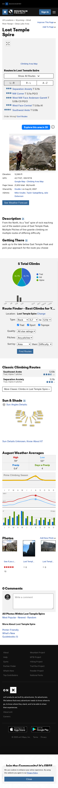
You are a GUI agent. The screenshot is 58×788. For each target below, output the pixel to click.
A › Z (45, 82)
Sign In (45, 12)
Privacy (44, 737)
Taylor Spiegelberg (35, 192)
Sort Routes (22, 116)
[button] (12, 153)
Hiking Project (36, 661)
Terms (35, 737)
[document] (29, 775)
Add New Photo (48, 538)
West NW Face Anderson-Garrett (29, 97)
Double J (18, 189)
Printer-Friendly (10, 629)
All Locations (7, 20)
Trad (20, 325)
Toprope (43, 325)
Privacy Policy (32, 773)
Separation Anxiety (22, 88)
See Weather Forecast (15, 202)
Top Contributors (10, 675)
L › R (12, 82)
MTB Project (35, 657)
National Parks (36, 675)
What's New (8, 633)
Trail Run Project (37, 666)
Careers (6, 716)
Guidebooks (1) (10, 636)
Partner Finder (9, 666)
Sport (31, 325)
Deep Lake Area (22, 23)
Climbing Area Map (29, 63)
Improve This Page (46, 22)
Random (31, 617)
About (6, 652)
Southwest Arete (21, 110)
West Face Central (22, 105)
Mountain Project (37, 652)
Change (41, 313)
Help (5, 657)
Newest (22, 617)
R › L (28, 82)
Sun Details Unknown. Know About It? (22, 441)
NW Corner (18, 93)
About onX (8, 712)
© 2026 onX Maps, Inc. (21, 737)
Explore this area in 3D (36, 127)
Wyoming (20, 20)
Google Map (20, 181)
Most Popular (9, 617)
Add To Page (49, 27)
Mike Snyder (20, 192)
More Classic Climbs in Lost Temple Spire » (27, 389)
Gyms (5, 661)
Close (29, 779)
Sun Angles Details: (29, 415)
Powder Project (36, 670)
